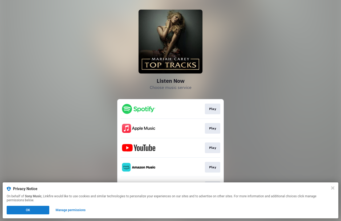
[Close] (332, 188)
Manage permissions (71, 210)
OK (28, 210)
